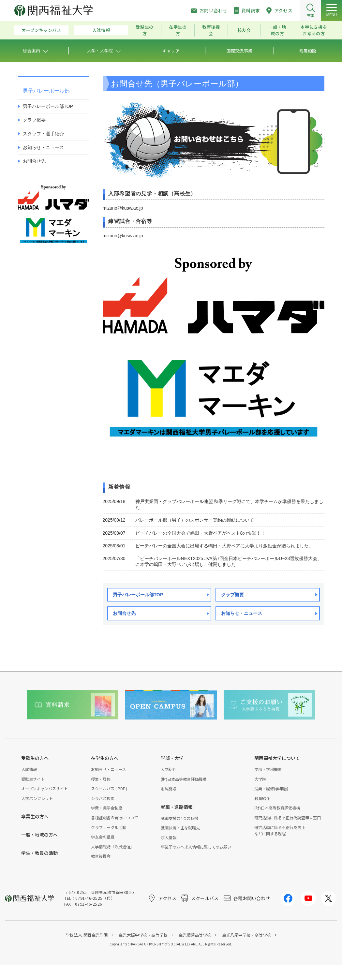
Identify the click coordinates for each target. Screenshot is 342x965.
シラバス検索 (102, 798)
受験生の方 (145, 30)
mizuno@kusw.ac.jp (123, 208)
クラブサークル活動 (108, 827)
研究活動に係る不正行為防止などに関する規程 (279, 830)
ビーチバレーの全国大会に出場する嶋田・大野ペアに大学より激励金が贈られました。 (224, 545)
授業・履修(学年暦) (271, 789)
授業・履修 (101, 779)
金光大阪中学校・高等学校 (143, 935)
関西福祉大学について (277, 758)
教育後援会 (211, 30)
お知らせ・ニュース (241, 613)
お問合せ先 (124, 613)
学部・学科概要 (268, 769)
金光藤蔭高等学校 (195, 935)
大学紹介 (168, 769)
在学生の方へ (104, 758)
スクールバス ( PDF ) (109, 789)
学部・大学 (172, 758)
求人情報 (168, 837)
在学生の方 (178, 30)
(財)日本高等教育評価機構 (183, 779)
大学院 (260, 779)
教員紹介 (262, 798)
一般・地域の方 (277, 30)
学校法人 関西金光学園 (87, 935)
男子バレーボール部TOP (138, 594)
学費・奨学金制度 (106, 808)
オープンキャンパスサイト (44, 789)
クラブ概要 (232, 594)
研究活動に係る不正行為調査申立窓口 (287, 818)
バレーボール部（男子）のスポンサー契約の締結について (194, 520)
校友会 (244, 30)
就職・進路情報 (177, 807)
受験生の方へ (35, 758)
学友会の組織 (102, 837)
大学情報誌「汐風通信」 (112, 847)
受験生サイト (33, 779)
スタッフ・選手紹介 (43, 133)
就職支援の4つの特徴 (179, 818)
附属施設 (168, 789)
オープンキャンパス (41, 30)
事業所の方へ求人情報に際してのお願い (196, 847)
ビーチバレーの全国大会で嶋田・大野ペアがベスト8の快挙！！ (200, 533)
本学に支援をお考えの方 (313, 30)
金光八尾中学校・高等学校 (246, 935)
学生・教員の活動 (39, 853)
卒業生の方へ (35, 816)
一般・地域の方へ (39, 834)
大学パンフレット (37, 798)
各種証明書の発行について (114, 818)
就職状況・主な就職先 (180, 828)
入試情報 (101, 30)
